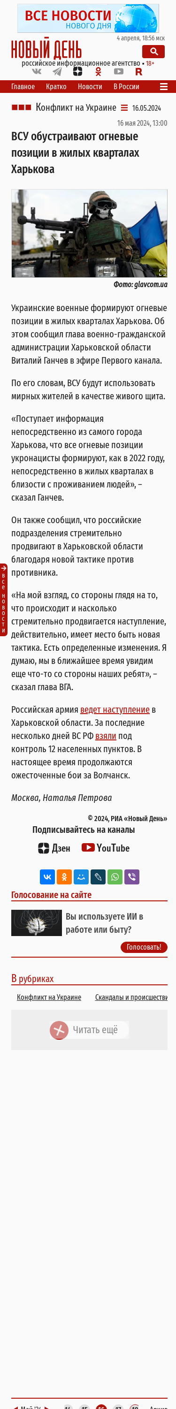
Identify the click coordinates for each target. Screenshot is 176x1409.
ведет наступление (115, 709)
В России (126, 86)
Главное (23, 86)
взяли (105, 735)
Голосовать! (144, 947)
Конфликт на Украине (76, 107)
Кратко (56, 86)
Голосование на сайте (51, 894)
